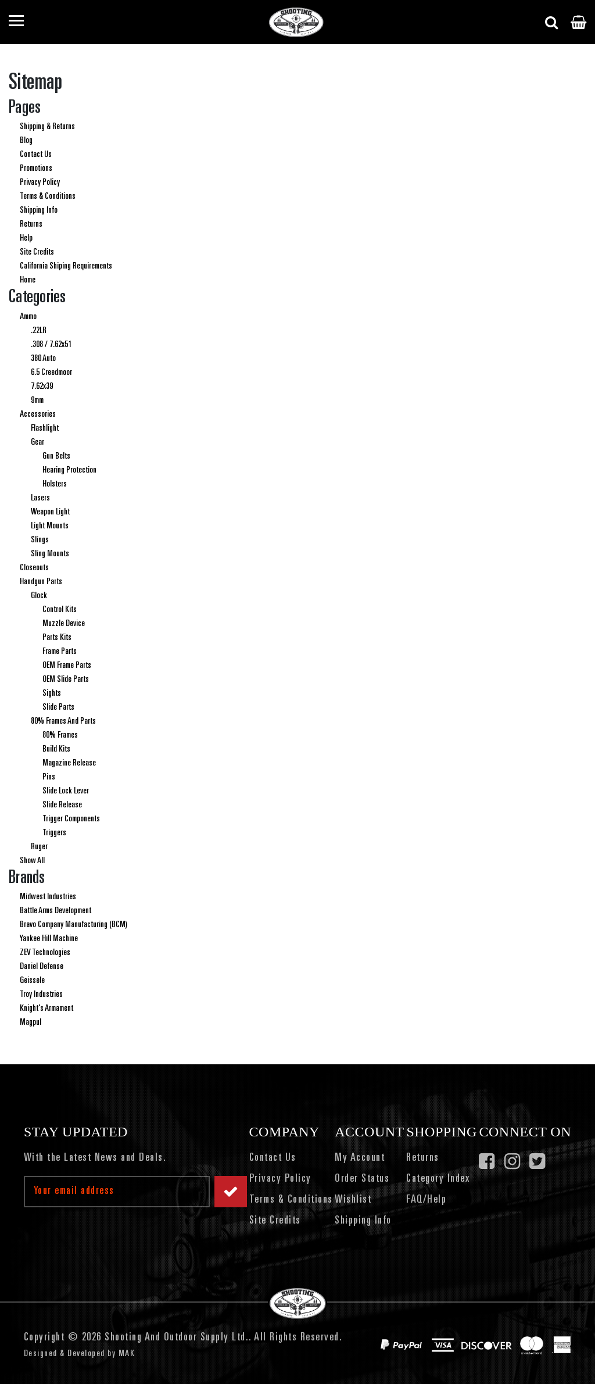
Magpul (30, 1022)
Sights (51, 693)
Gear (37, 442)
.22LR (38, 330)
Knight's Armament (46, 1008)
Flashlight (45, 428)
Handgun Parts (41, 581)
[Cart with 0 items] (578, 22)
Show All (32, 861)
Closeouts (34, 568)
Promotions (36, 168)
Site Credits (37, 252)
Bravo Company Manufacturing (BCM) (73, 924)
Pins (48, 777)
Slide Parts (58, 707)
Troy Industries (41, 994)
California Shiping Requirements (66, 266)
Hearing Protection (69, 470)
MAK (127, 1353)
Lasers (40, 498)
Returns (31, 224)
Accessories (38, 414)
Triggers (54, 833)
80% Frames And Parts (63, 721)
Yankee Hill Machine (49, 938)
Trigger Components (71, 819)
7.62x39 (42, 386)
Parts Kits (56, 637)
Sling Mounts (50, 554)
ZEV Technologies (45, 952)
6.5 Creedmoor (51, 372)
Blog (26, 140)
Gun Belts (56, 456)
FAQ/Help (426, 1200)
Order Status (362, 1179)
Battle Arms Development (55, 910)
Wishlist (353, 1200)
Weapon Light (50, 512)
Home (27, 280)
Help (26, 238)
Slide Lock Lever (65, 791)
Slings (40, 540)
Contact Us (36, 154)
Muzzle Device (63, 623)
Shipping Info (39, 210)
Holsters (54, 484)
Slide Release (62, 805)
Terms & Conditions (48, 196)
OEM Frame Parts (66, 665)
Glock (39, 595)
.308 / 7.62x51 (51, 344)
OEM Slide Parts (65, 679)
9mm (37, 400)
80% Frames (60, 735)
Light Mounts (50, 526)
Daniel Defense (41, 966)
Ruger (39, 847)
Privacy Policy (40, 182)
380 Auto (43, 358)
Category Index (437, 1179)
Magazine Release (69, 763)
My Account (360, 1158)
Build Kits (56, 749)
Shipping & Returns (47, 126)
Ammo (28, 316)
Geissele (32, 980)
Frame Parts (59, 651)
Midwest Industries (48, 897)
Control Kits (59, 609)
